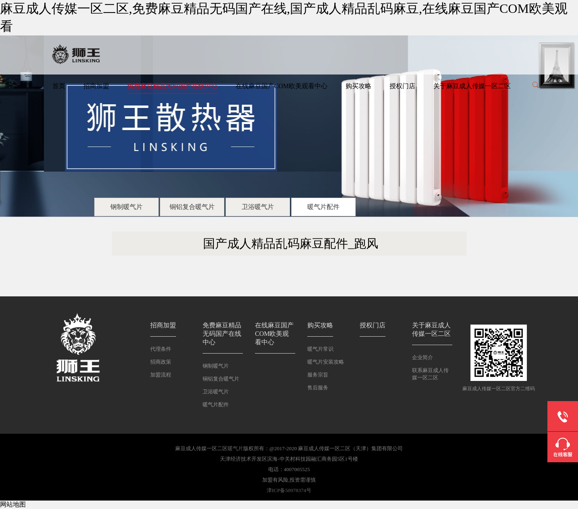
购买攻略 (358, 86)
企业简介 (422, 357)
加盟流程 (160, 375)
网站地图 (13, 504)
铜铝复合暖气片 (192, 206)
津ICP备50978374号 (289, 490)
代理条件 (160, 349)
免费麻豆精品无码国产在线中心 (172, 86)
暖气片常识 (320, 349)
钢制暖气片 (126, 206)
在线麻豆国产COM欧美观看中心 (281, 86)
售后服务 (317, 388)
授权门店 (402, 86)
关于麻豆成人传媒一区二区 (472, 86)
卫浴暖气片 (258, 206)
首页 (58, 86)
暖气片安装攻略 (325, 362)
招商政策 (160, 362)
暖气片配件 (323, 206)
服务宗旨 (317, 375)
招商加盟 (96, 86)
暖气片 (235, 448)
